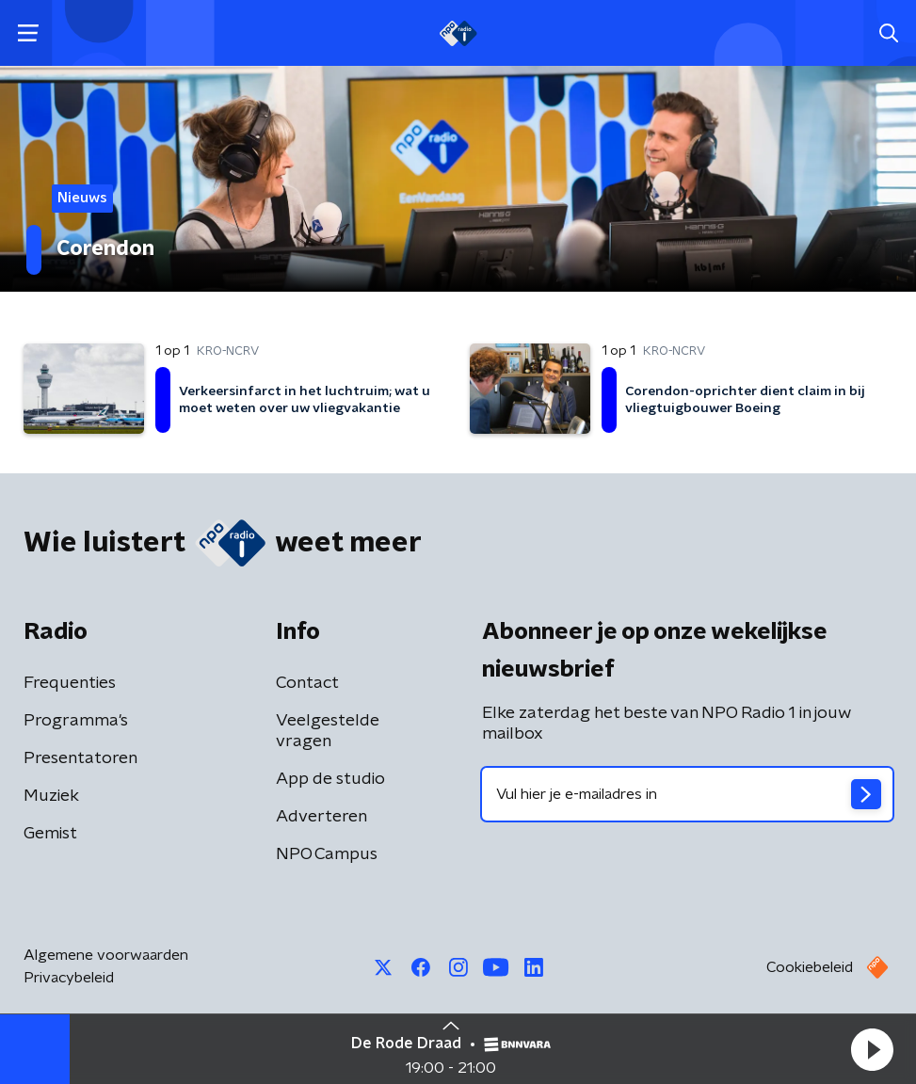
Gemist (50, 833)
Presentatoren (80, 758)
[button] (872, 1049)
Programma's (76, 720)
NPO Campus (327, 854)
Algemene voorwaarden (106, 955)
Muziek (51, 796)
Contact (307, 683)
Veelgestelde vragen (327, 731)
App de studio (330, 779)
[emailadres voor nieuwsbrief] (687, 794)
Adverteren (321, 816)
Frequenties (70, 683)
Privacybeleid (69, 977)
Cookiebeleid (809, 967)
